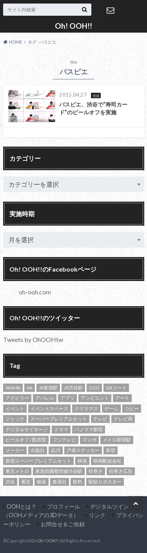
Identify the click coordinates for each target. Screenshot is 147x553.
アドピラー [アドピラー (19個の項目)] (17, 398)
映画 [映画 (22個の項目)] (82, 461)
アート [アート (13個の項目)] (122, 398)
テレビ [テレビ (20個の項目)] (100, 419)
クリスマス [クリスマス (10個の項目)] (86, 409)
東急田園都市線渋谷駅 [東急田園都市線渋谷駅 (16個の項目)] (58, 471)
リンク (97, 515)
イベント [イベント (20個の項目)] (14, 409)
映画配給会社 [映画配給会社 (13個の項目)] (107, 461)
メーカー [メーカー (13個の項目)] (14, 450)
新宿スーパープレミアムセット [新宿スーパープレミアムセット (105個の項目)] (38, 461)
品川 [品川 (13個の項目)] (55, 450)
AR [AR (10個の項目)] (30, 388)
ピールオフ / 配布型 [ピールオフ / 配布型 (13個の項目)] (25, 440)
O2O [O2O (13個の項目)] (94, 388)
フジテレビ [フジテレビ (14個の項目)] (64, 440)
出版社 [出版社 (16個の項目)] (38, 450)
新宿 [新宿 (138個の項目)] (110, 450)
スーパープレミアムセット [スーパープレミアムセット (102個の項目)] (59, 419)
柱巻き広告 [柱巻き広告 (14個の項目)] (120, 471)
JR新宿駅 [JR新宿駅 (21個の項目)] (48, 388)
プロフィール (63, 506)
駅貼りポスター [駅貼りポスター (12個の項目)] (105, 482)
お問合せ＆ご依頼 (110, 10)
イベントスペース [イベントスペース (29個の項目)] (49, 409)
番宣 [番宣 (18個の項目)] (26, 482)
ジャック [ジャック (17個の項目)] (14, 419)
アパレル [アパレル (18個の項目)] (44, 398)
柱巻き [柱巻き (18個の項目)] (96, 471)
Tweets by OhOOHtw (33, 339)
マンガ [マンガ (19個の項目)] (89, 440)
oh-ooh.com (35, 292)
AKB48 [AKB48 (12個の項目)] (12, 388)
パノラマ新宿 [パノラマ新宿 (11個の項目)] (88, 429)
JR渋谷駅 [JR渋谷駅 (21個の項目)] (73, 388)
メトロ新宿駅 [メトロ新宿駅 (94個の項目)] (117, 440)
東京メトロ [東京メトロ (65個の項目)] (17, 471)
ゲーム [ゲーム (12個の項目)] (111, 409)
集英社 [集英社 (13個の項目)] (60, 482)
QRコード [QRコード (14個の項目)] (116, 388)
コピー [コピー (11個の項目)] (132, 409)
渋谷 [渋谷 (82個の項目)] (10, 482)
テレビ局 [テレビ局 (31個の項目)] (123, 419)
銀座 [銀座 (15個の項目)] (41, 482)
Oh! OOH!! (73, 26)
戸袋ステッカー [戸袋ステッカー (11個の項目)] (83, 450)
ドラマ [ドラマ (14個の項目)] (61, 429)
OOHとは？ (21, 506)
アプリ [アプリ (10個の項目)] (67, 398)
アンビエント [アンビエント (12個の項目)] (95, 398)
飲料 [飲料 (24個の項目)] (77, 482)
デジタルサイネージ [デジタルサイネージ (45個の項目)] (26, 429)
